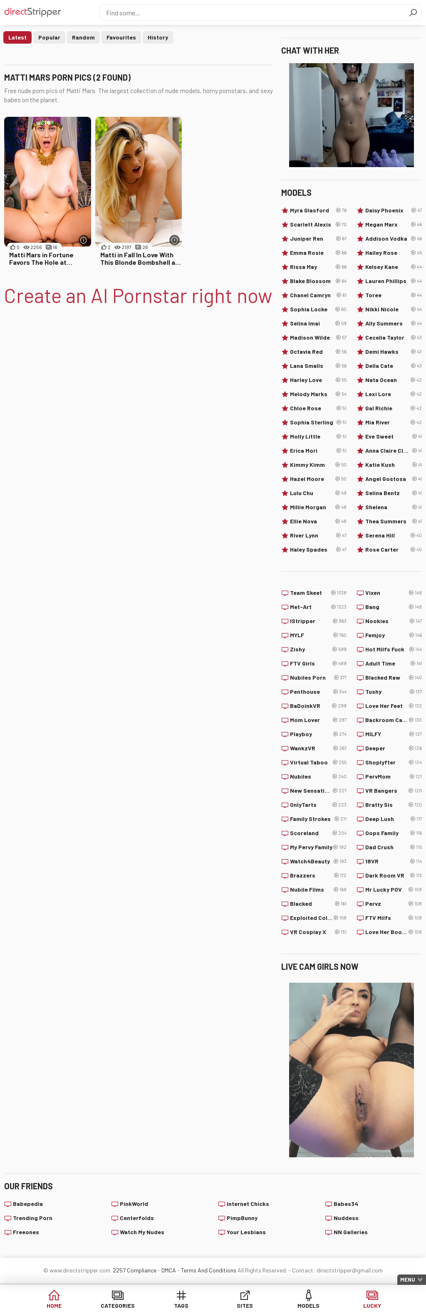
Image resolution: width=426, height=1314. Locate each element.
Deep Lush (393, 819)
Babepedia (28, 1203)
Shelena (393, 507)
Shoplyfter (393, 762)
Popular (49, 37)
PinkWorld (134, 1203)
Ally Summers (393, 323)
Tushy (393, 692)
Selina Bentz (393, 493)
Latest (17, 37)
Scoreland (318, 833)
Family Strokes (318, 819)
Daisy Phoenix (393, 210)
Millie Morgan (318, 507)
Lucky (372, 1305)
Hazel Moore (318, 479)
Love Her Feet (393, 706)
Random (83, 37)
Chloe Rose (318, 408)
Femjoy (393, 635)
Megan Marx (393, 224)
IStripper (318, 621)
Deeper (393, 748)
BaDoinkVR (318, 706)
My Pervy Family (318, 847)
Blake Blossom (318, 281)
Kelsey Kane (393, 267)
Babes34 (346, 1203)
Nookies (393, 621)
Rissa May (318, 267)
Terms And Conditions (208, 1270)
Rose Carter (393, 550)
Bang (393, 607)
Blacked (318, 904)
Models (308, 1305)
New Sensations (318, 791)
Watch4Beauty (318, 861)
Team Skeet (318, 593)
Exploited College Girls (318, 918)
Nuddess (346, 1217)
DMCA (168, 1270)
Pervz (393, 904)
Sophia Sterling (318, 422)
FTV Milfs (393, 918)
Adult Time (393, 663)
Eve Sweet (393, 436)
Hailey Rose (393, 253)
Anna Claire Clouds (393, 451)
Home (54, 1305)
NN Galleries (351, 1231)
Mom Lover (318, 720)
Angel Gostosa (393, 479)
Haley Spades (318, 550)
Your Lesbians (246, 1231)
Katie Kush (393, 465)
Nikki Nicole (393, 309)
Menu (407, 1279)
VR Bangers (393, 791)
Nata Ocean (393, 380)
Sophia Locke (318, 309)
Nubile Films (318, 890)
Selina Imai (318, 323)
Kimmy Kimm (318, 465)
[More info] (84, 240)
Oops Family (393, 833)
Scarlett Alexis (318, 224)
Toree (393, 295)
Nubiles (318, 776)
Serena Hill (393, 535)
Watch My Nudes (142, 1231)
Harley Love (318, 380)
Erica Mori (318, 451)
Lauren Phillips (393, 281)
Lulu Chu (318, 493)
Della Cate (393, 366)
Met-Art (318, 607)
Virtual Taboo (318, 762)
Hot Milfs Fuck (393, 649)
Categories (118, 1305)
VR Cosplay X (318, 932)
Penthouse (318, 692)
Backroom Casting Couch (393, 720)
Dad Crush (393, 847)
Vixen (393, 593)
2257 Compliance (134, 1270)
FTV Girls (318, 663)
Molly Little (318, 436)
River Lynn (318, 535)
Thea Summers (393, 521)
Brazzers (318, 875)
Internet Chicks (248, 1203)
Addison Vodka (393, 239)
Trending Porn (32, 1217)
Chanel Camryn (318, 295)
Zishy (318, 649)
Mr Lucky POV (393, 890)
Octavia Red (318, 352)
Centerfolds (137, 1217)
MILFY (393, 734)
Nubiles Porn (318, 678)
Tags (181, 1305)
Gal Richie (393, 408)
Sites (245, 1305)
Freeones (26, 1231)
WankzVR (318, 748)
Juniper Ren (318, 239)
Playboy (318, 734)
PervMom (393, 776)
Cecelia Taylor (393, 338)
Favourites (121, 37)
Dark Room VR (393, 875)
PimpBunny (242, 1217)
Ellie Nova (318, 521)
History (158, 37)
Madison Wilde (318, 338)
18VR (393, 861)
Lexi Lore (393, 394)
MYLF (318, 635)
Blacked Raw (393, 678)
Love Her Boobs (393, 932)
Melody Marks (318, 394)
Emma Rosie (318, 253)
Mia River (393, 422)
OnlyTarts (318, 805)
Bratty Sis (393, 805)
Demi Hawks (393, 352)
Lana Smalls (318, 366)
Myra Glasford (318, 210)
